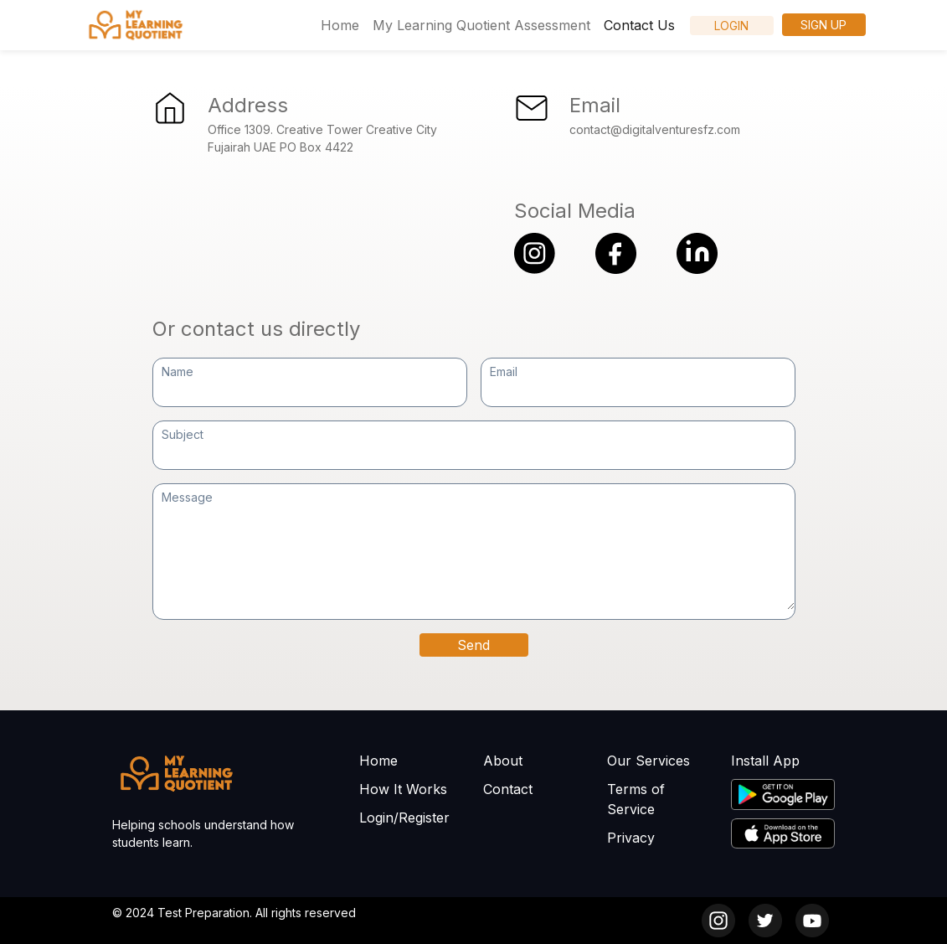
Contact (508, 789)
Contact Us (639, 25)
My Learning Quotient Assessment (481, 25)
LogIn (731, 25)
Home (340, 25)
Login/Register (404, 817)
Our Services (648, 760)
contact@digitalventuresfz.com (654, 129)
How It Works (403, 789)
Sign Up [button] (823, 25)
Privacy (631, 837)
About (502, 760)
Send (473, 645)
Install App (765, 760)
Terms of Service (636, 799)
